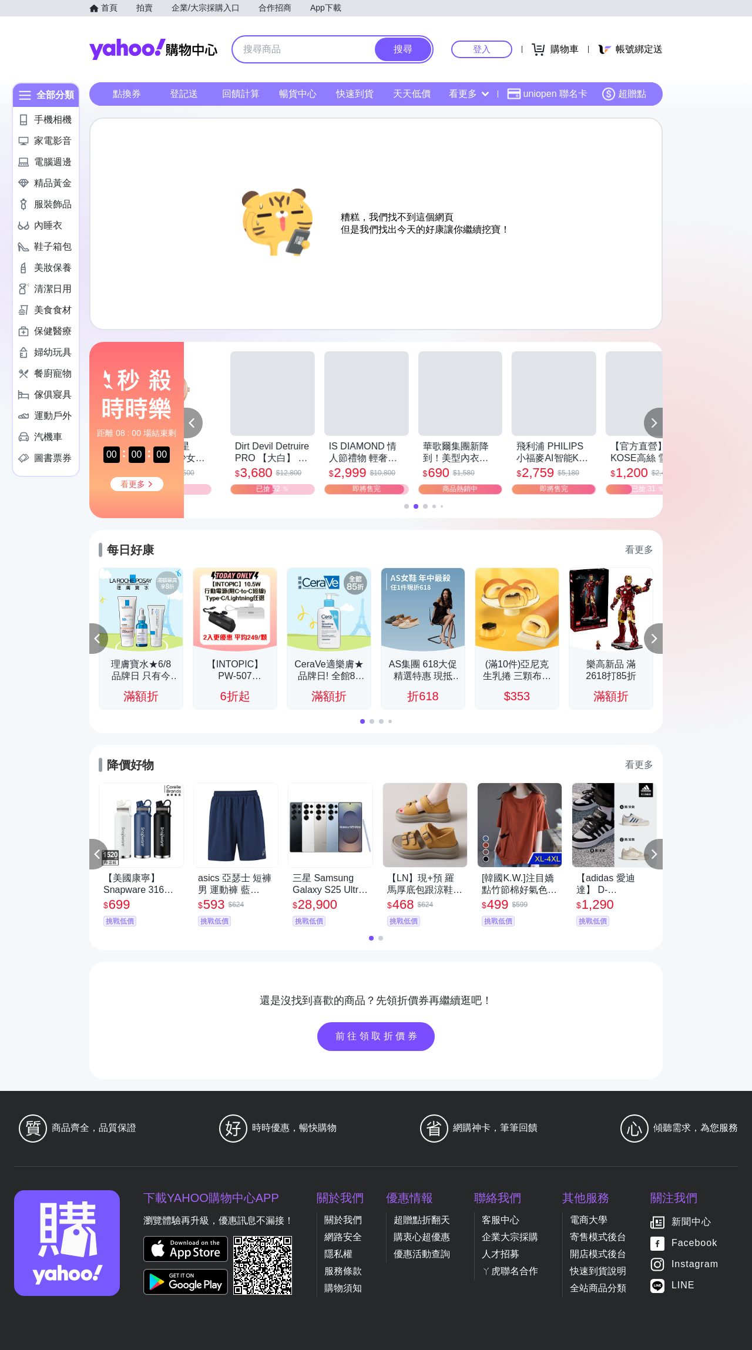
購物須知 (343, 1288)
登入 (482, 49)
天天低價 (412, 94)
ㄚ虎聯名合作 (510, 1271)
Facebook (694, 1243)
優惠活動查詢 (422, 1254)
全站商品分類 (598, 1288)
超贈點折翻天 (422, 1220)
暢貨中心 (298, 94)
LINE (683, 1285)
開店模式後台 (598, 1254)
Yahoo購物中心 (153, 49)
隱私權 (338, 1254)
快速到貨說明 (598, 1271)
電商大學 (588, 1220)
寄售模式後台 (598, 1237)
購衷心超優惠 (422, 1237)
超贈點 (624, 94)
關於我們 (343, 1220)
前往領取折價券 (377, 1036)
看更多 (469, 94)
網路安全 (343, 1237)
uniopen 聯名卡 (547, 94)
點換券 (127, 94)
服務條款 (343, 1271)
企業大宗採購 (510, 1237)
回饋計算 (241, 94)
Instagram (695, 1264)
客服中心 (500, 1220)
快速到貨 (355, 94)
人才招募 (500, 1254)
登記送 (184, 94)
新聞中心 (691, 1222)
